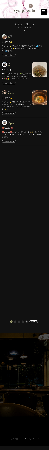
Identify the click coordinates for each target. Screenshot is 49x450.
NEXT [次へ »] (33, 322)
